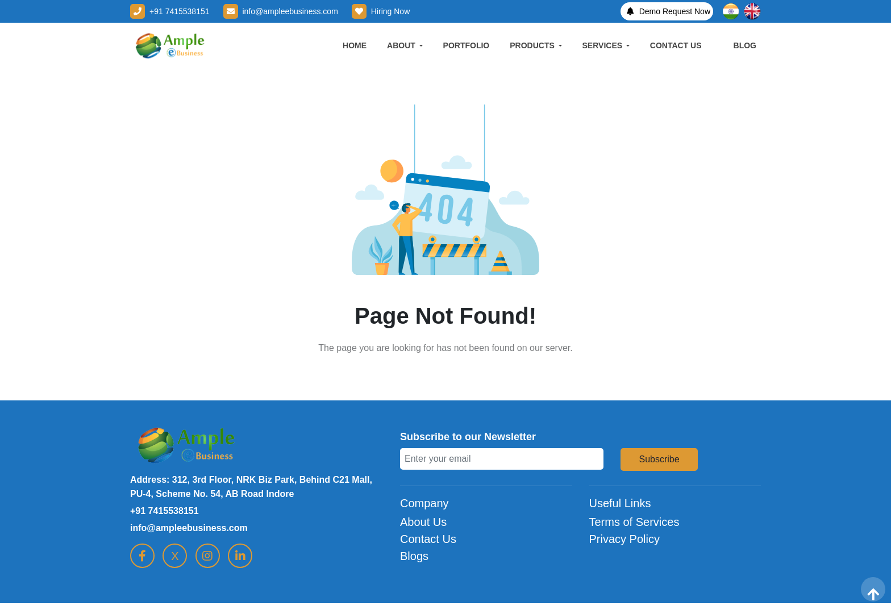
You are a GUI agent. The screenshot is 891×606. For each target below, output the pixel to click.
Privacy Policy (624, 539)
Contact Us (428, 539)
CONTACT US (676, 45)
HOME (355, 45)
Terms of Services (634, 522)
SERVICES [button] (603, 45)
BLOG (745, 45)
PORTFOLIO (466, 45)
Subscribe (659, 459)
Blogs (414, 556)
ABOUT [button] (402, 45)
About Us (423, 522)
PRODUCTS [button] (533, 45)
